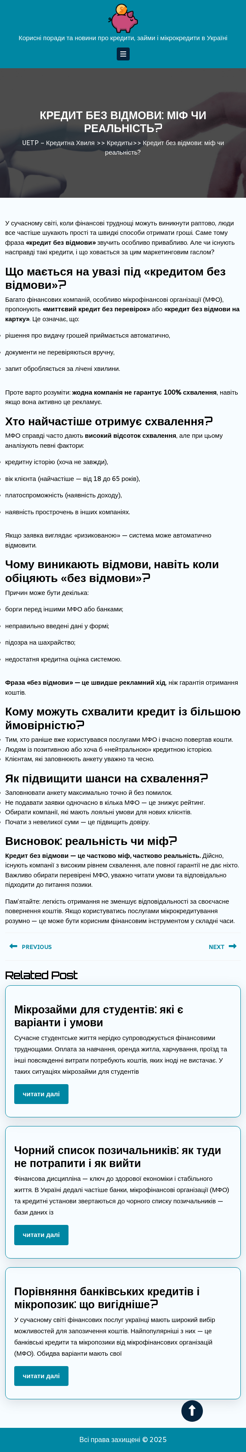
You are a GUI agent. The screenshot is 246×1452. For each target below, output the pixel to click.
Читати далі (46, 1096)
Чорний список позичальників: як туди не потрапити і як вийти (117, 1156)
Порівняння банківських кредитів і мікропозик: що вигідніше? (106, 1297)
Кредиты (120, 142)
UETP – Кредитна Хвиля (58, 142)
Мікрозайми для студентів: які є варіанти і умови (98, 1016)
